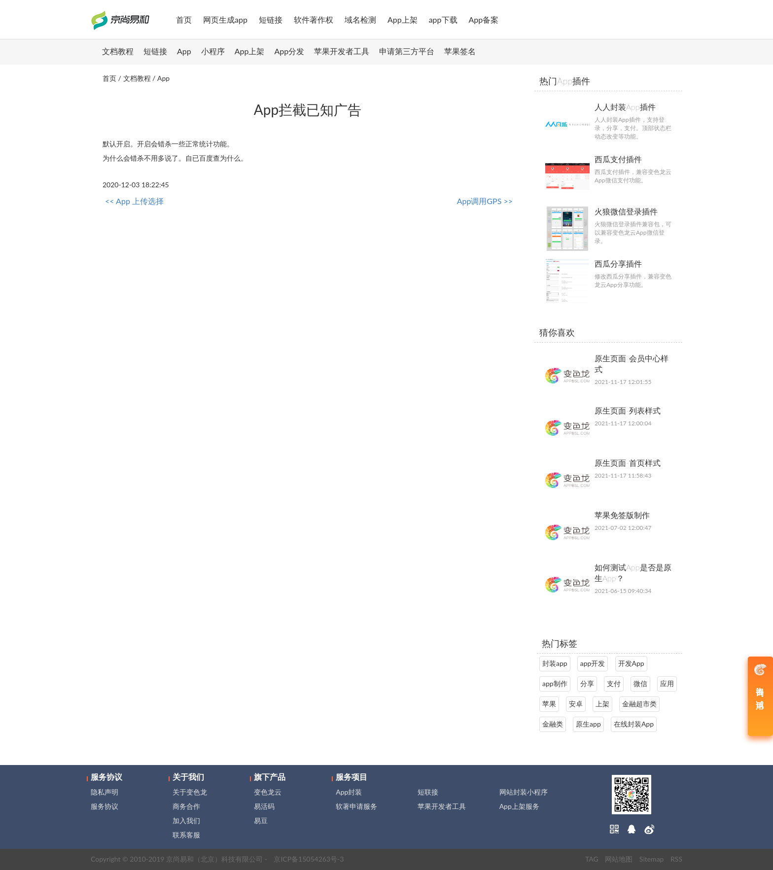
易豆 (261, 820)
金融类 (552, 724)
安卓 (576, 703)
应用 (667, 683)
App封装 (349, 792)
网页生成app (225, 19)
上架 (602, 703)
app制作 (554, 683)
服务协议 (104, 806)
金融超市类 (639, 703)
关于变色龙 (190, 792)
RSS (676, 859)
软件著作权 (313, 19)
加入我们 (186, 820)
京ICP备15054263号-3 (309, 859)
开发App (631, 663)
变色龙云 (267, 792)
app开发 (592, 663)
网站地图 (618, 859)
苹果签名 (460, 51)
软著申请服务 (356, 806)
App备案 (484, 19)
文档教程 (118, 51)
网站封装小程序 (523, 792)
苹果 (549, 703)
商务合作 (186, 806)
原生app (588, 724)
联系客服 (186, 835)
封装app (554, 663)
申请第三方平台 (406, 51)
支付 (614, 683)
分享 (587, 683)
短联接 (428, 792)
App (184, 51)
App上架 (402, 19)
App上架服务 (519, 806)
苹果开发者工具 (341, 51)
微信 (640, 683)
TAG (591, 859)
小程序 (213, 51)
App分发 (290, 51)
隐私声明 (104, 792)
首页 (184, 19)
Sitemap (651, 859)
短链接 (270, 19)
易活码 (264, 806)
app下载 (443, 19)
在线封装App (634, 724)
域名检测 (360, 19)
